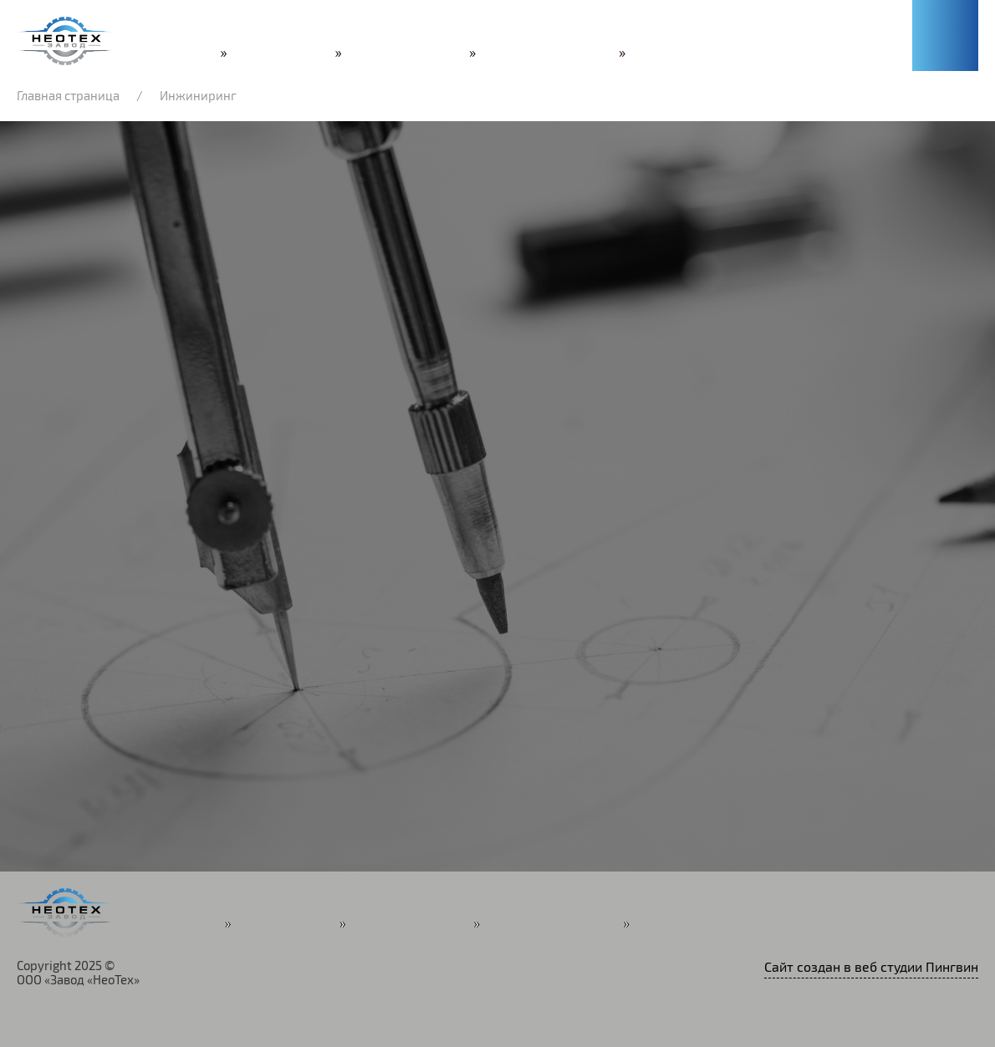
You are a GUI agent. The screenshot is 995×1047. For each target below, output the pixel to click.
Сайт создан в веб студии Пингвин (871, 967)
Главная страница (68, 96)
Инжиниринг (198, 96)
